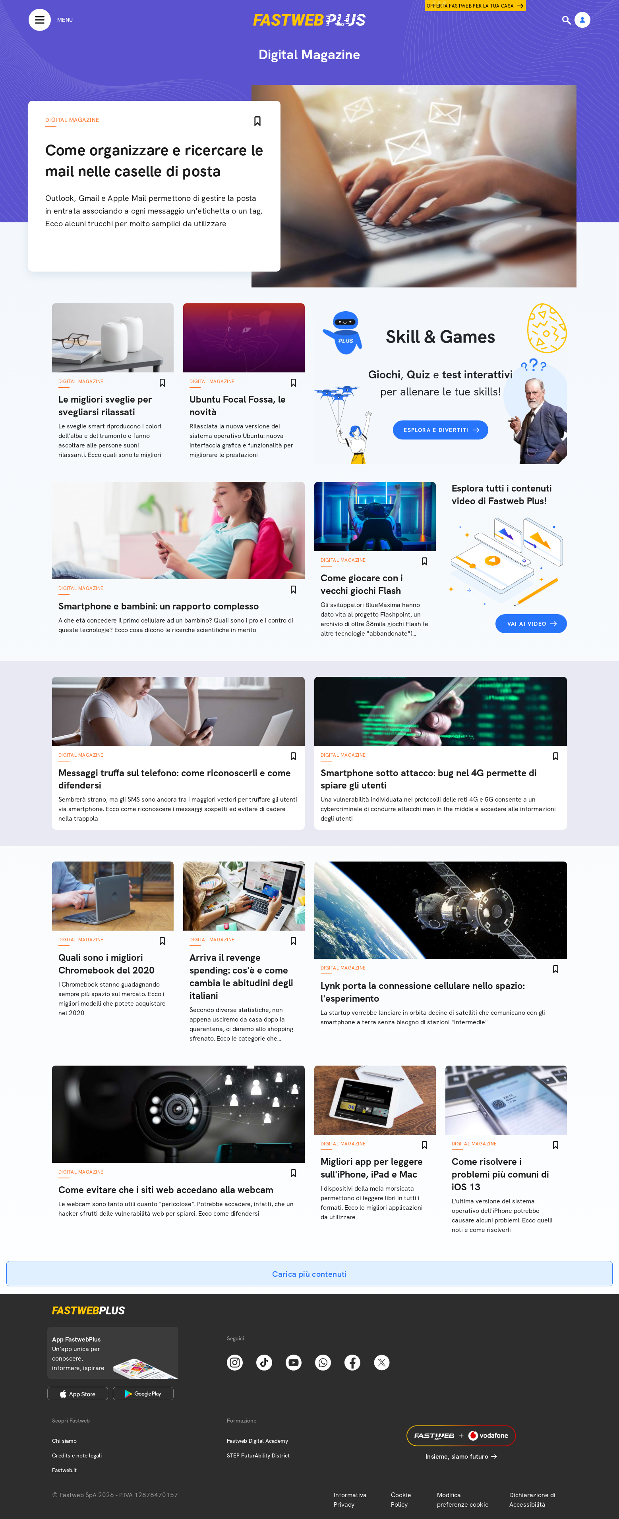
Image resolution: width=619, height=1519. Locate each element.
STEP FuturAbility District (258, 1455)
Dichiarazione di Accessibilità (532, 1500)
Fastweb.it (64, 1470)
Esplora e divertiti (436, 430)
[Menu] (51, 20)
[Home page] (309, 19)
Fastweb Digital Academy (257, 1440)
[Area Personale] (582, 20)
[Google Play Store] (143, 1393)
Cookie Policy (401, 1500)
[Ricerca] (567, 20)
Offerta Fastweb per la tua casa (470, 6)
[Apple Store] (77, 1393)
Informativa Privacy (350, 1500)
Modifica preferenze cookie (463, 1500)
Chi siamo (64, 1440)
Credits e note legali (77, 1455)
